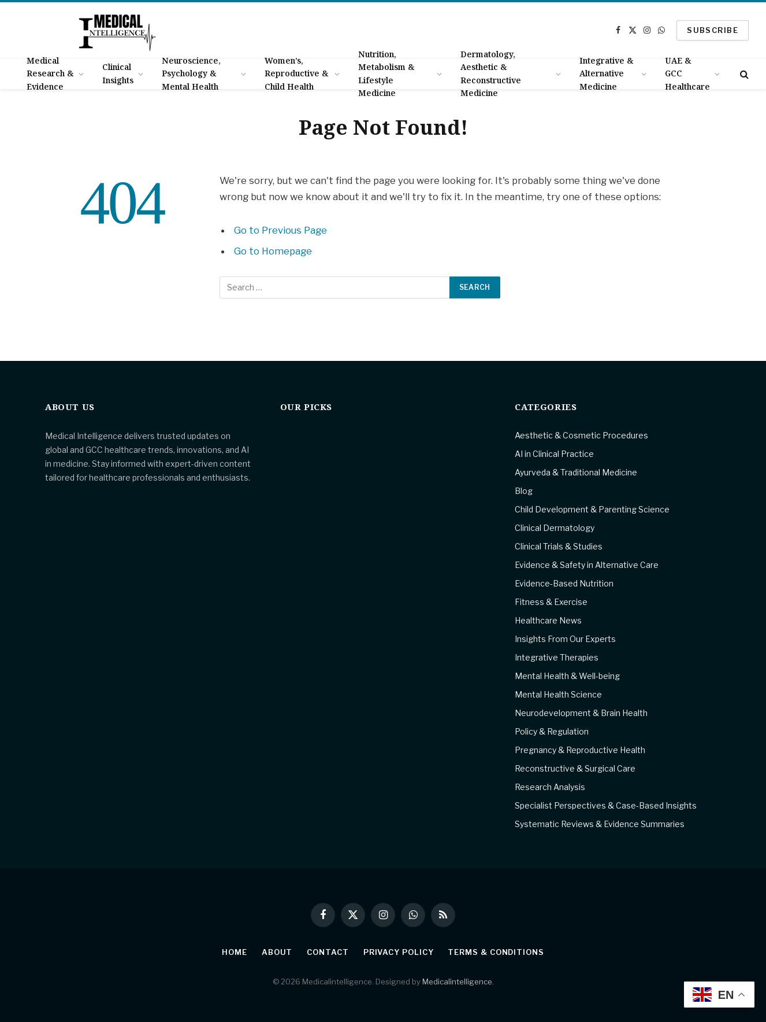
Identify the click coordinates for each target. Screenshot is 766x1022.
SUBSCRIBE (712, 30)
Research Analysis (550, 787)
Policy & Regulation (552, 731)
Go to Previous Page (280, 230)
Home (234, 952)
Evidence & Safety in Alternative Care (587, 565)
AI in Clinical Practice (554, 454)
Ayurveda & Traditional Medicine (576, 472)
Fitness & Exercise (551, 602)
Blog (524, 491)
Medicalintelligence (457, 981)
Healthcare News (548, 620)
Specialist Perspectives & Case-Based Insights (606, 805)
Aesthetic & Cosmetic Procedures (581, 435)
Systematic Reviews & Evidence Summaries (600, 824)
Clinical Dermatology (554, 528)
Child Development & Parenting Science (592, 509)
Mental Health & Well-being (567, 676)
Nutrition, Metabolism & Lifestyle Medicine (386, 73)
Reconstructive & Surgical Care (575, 768)
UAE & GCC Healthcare (687, 73)
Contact (327, 952)
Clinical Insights (117, 73)
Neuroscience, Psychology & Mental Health (191, 73)
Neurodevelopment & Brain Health (581, 713)
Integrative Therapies (556, 657)
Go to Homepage (273, 251)
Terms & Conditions (496, 952)
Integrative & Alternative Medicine (606, 73)
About (277, 952)
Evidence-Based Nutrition (564, 583)
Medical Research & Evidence (50, 73)
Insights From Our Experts (565, 639)
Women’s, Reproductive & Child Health (296, 73)
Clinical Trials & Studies (559, 546)
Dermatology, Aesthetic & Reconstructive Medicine (490, 73)
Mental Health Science (558, 694)
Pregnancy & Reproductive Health (580, 750)
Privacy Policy (398, 952)
